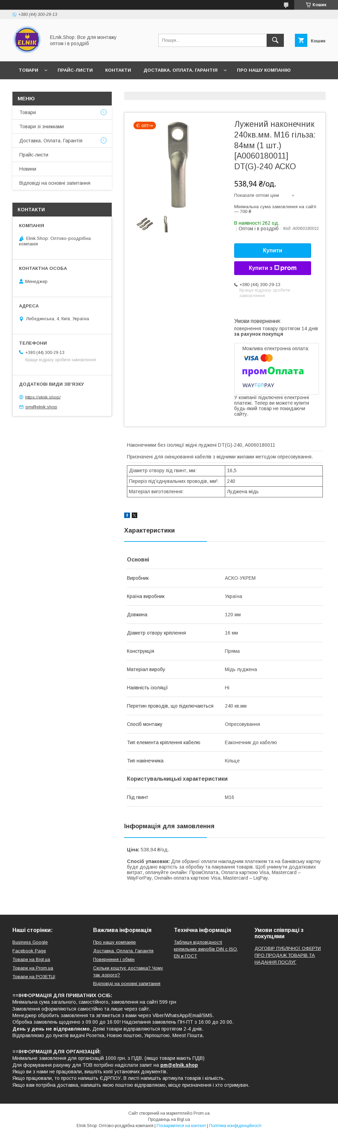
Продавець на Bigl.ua (169, 1119)
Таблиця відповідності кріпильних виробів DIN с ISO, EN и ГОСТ (206, 949)
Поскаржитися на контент (181, 1125)
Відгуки (61, 88)
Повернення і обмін (114, 959)
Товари (28, 70)
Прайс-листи (75, 70)
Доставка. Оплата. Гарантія (180, 70)
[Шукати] (275, 40)
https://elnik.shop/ (43, 396)
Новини (29, 88)
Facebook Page (29, 950)
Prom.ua (201, 1113)
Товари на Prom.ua (32, 968)
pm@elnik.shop (41, 406)
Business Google (30, 942)
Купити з (272, 268)
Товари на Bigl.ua (31, 959)
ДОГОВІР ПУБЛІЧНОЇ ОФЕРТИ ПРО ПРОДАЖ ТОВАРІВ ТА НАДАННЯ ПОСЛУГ (288, 955)
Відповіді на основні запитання (128, 88)
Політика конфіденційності (235, 1125)
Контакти (118, 70)
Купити (272, 250)
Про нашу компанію (264, 70)
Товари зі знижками (41, 126)
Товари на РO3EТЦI (33, 976)
